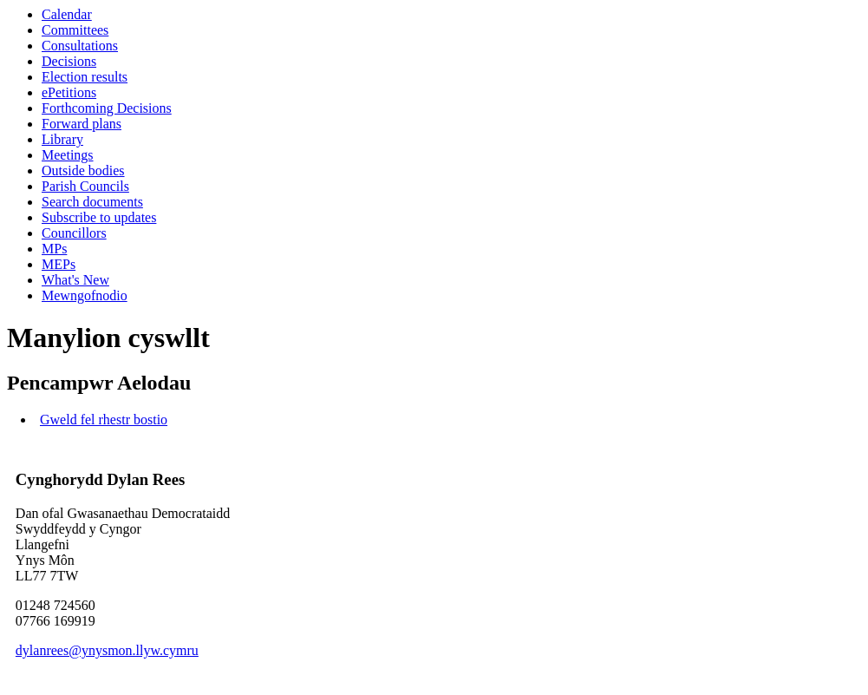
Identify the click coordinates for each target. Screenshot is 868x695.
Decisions (69, 61)
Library (62, 139)
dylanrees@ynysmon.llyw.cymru (107, 650)
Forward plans (81, 123)
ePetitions (69, 92)
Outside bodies (83, 170)
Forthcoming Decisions (107, 108)
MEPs (58, 264)
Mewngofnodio (84, 295)
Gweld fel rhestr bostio (103, 419)
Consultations (80, 45)
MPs (54, 248)
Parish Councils (85, 186)
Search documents (92, 201)
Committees (75, 30)
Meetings (68, 155)
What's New (75, 279)
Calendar (67, 14)
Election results (84, 76)
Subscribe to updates (99, 217)
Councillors (74, 233)
